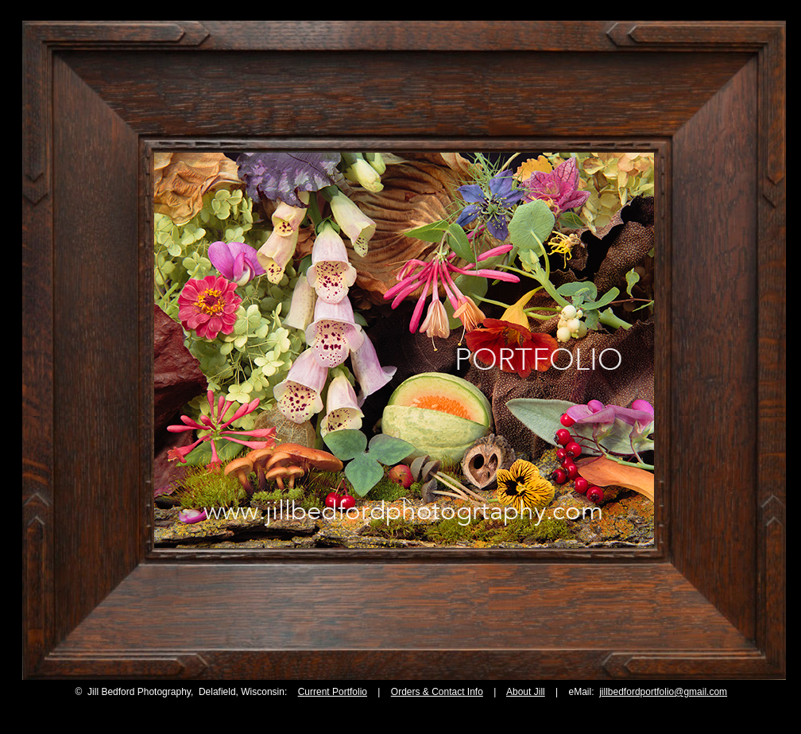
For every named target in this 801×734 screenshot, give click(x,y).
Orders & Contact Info (437, 691)
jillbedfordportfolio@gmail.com (663, 691)
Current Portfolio (332, 691)
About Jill (525, 691)
